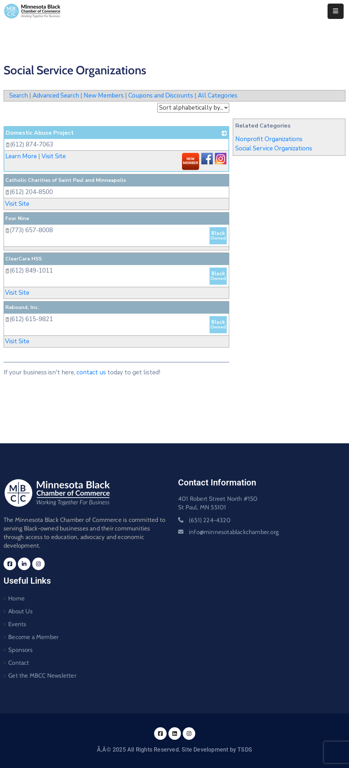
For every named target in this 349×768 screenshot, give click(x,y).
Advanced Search (56, 95)
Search (18, 95)
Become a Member (33, 636)
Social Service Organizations (273, 148)
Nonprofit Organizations (269, 139)
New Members (104, 95)
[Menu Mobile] (336, 11)
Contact (18, 662)
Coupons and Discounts (160, 95)
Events (17, 624)
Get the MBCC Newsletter (42, 675)
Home (16, 598)
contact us (91, 372)
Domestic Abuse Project (40, 133)
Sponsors (20, 649)
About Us (20, 611)
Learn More (21, 156)
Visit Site (53, 156)
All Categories (217, 95)
